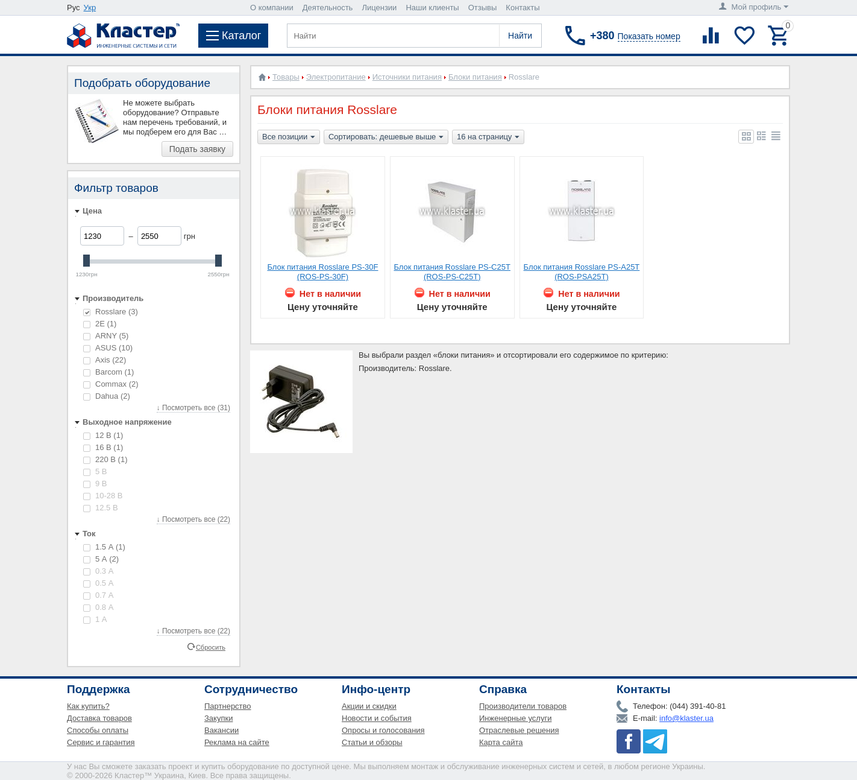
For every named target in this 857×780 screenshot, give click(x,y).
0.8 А (98, 607)
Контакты (522, 7)
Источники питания (407, 76)
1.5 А (104, 546)
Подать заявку (197, 149)
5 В (95, 471)
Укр (90, 7)
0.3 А (98, 570)
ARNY (105, 335)
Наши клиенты (432, 7)
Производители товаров (523, 706)
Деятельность (328, 7)
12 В (103, 435)
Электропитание (336, 76)
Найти (520, 35)
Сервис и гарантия (101, 742)
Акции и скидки (369, 706)
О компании (272, 7)
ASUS (108, 347)
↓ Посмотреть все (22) (193, 519)
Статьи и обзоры (372, 742)
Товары (286, 76)
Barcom (108, 371)
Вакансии (221, 730)
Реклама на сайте (236, 742)
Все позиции (288, 137)
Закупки (218, 718)
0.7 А (98, 595)
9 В (95, 483)
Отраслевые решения (519, 730)
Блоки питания (475, 76)
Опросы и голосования (383, 730)
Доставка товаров (99, 718)
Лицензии (379, 7)
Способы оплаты (97, 730)
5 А (101, 558)
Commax (111, 383)
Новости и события (377, 718)
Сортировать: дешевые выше (386, 137)
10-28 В (103, 495)
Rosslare (110, 311)
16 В (103, 447)
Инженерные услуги (515, 718)
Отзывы (482, 7)
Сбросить (210, 646)
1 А (95, 619)
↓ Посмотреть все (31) (193, 408)
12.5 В (100, 507)
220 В (105, 459)
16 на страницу (488, 137)
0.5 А (98, 583)
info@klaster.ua (686, 718)
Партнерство (227, 706)
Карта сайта (501, 742)
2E (99, 323)
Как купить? (88, 706)
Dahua (106, 396)
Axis (104, 359)
